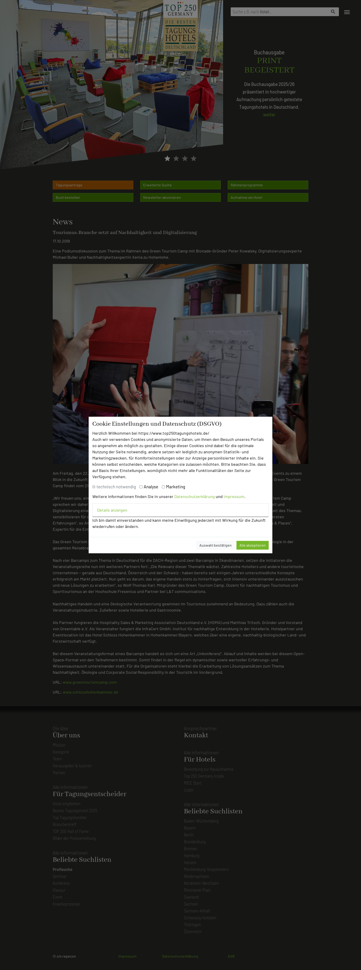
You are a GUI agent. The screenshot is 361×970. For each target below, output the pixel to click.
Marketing (175, 486)
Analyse (151, 486)
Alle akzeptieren (252, 545)
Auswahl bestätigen (215, 545)
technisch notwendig (116, 486)
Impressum (234, 496)
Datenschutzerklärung (194, 496)
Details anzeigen (112, 510)
